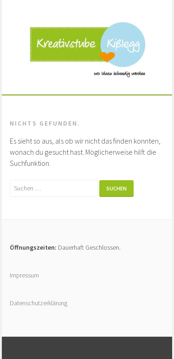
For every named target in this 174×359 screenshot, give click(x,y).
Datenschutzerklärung (38, 303)
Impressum (24, 275)
